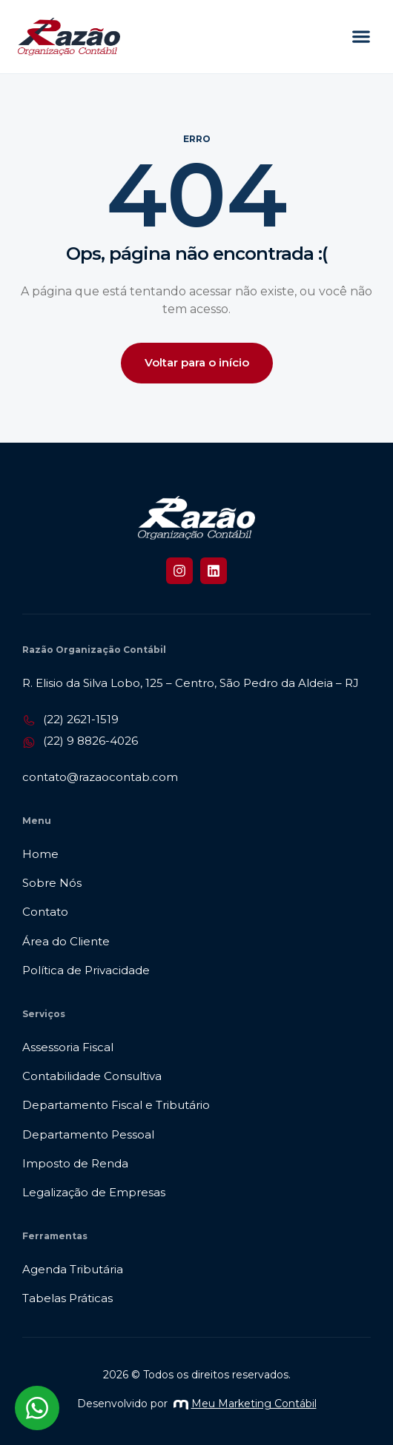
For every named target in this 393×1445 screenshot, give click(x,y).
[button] (360, 36)
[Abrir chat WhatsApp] (37, 1408)
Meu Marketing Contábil (245, 1403)
